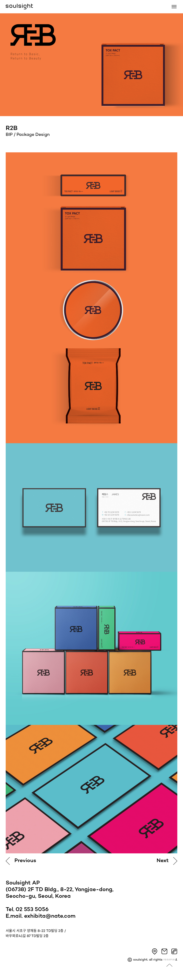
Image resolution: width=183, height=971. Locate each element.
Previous (25, 861)
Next (163, 861)
